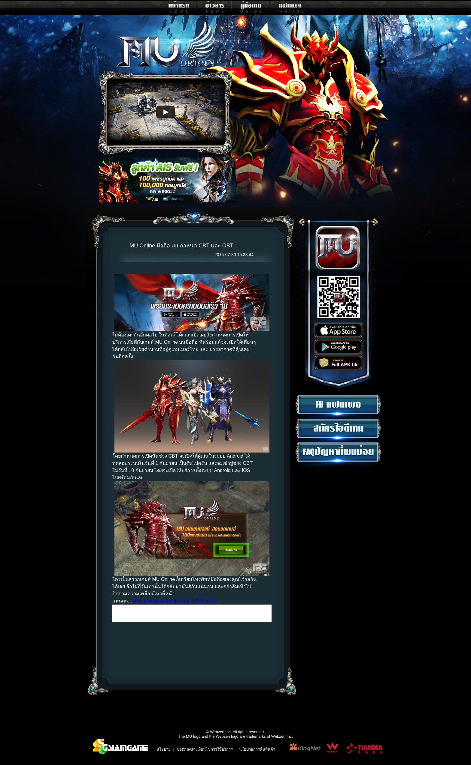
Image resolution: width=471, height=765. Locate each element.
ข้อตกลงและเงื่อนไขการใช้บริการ (205, 749)
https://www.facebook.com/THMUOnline (174, 600)
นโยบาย (163, 749)
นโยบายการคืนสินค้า (257, 749)
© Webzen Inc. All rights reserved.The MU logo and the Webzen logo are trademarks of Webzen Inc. (235, 734)
